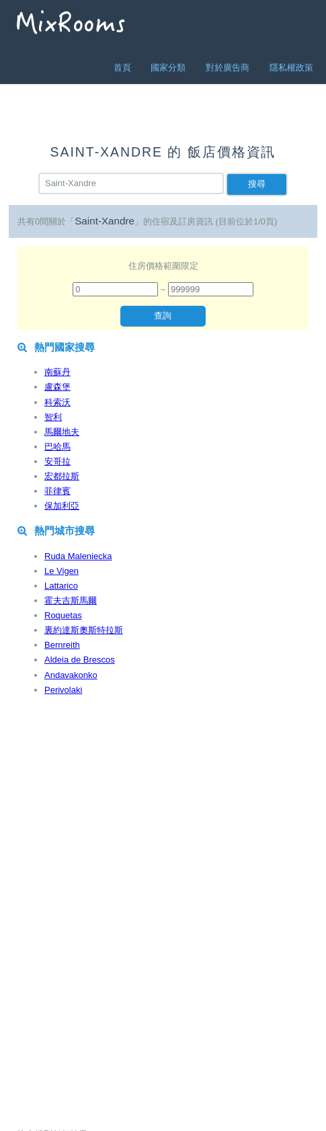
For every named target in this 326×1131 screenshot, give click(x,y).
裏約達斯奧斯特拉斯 (83, 630)
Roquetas (63, 615)
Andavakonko (70, 675)
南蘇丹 (57, 372)
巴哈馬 (57, 447)
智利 (53, 417)
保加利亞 (61, 506)
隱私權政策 (291, 67)
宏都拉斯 (61, 476)
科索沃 (57, 402)
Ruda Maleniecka (78, 556)
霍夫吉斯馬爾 (70, 600)
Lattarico (61, 586)
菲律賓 (57, 491)
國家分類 (168, 67)
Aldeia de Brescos (79, 660)
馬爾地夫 (61, 432)
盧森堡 (57, 387)
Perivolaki (63, 690)
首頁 (122, 67)
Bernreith (62, 645)
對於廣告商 (227, 67)
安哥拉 (57, 461)
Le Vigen (61, 571)
